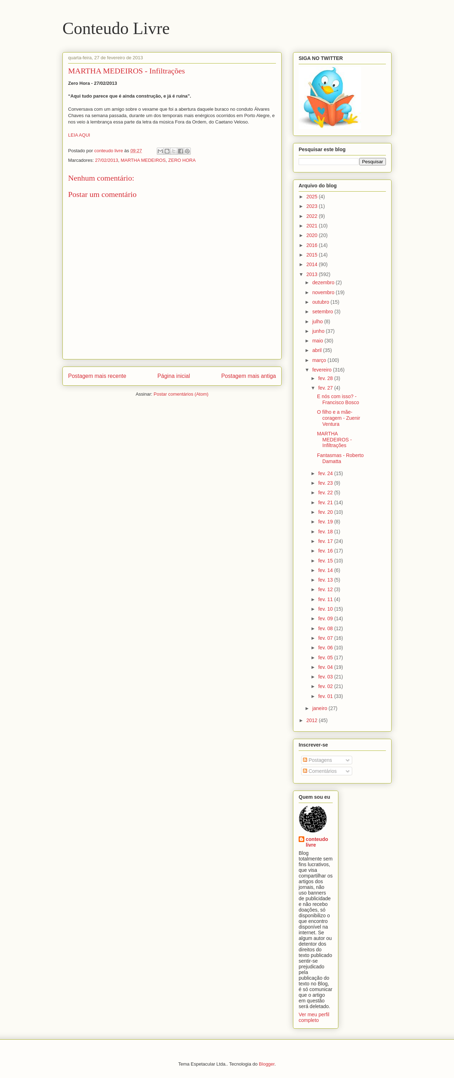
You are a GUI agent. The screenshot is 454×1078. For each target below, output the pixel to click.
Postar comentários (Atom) (181, 394)
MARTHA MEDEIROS (143, 160)
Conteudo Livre (116, 28)
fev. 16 (326, 551)
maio (318, 340)
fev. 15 (326, 560)
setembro (323, 311)
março (319, 360)
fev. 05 (326, 657)
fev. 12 (326, 589)
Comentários (320, 771)
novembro (324, 292)
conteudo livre (317, 842)
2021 (312, 226)
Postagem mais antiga (248, 376)
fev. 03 (326, 677)
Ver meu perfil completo (314, 1017)
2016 (312, 245)
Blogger (267, 1064)
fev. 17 (326, 541)
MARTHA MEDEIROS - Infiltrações (334, 440)
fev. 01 (326, 696)
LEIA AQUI (79, 135)
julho (318, 321)
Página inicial (173, 376)
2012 (312, 720)
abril (317, 350)
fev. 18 (326, 531)
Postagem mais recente (97, 376)
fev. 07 (326, 638)
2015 (312, 255)
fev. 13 (326, 580)
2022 (312, 216)
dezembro (324, 282)
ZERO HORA (181, 160)
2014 (312, 264)
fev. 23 (326, 483)
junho (319, 331)
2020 (312, 235)
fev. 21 (326, 502)
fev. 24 (326, 473)
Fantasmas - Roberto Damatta (340, 458)
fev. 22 (326, 492)
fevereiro (322, 370)
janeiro (320, 708)
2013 (312, 274)
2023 (312, 206)
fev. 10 (326, 609)
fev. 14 (326, 570)
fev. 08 (326, 628)
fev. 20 (326, 512)
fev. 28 (326, 378)
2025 (312, 196)
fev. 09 (326, 618)
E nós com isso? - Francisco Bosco (338, 399)
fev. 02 (326, 686)
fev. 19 (326, 521)
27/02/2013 (106, 160)
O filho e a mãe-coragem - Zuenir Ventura (338, 418)
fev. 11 (326, 599)
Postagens (317, 760)
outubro (321, 302)
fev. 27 (326, 388)
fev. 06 (326, 647)
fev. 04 (326, 667)
